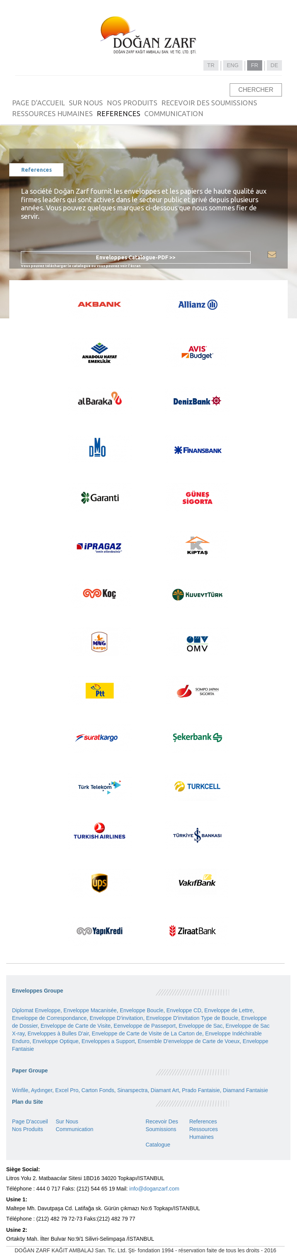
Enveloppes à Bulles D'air (58, 1033)
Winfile (20, 1090)
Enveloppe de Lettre (228, 1010)
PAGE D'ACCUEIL (38, 103)
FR (254, 65)
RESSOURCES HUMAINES (52, 113)
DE (274, 65)
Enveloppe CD (183, 1010)
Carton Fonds (98, 1090)
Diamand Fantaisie (245, 1090)
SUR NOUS (86, 103)
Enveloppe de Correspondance (49, 1018)
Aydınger (41, 1090)
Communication (74, 1129)
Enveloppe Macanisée (90, 1010)
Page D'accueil (30, 1121)
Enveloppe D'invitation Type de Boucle (192, 1018)
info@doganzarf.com (154, 1189)
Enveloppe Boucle (142, 1010)
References (203, 1121)
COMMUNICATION (173, 113)
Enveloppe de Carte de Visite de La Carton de (147, 1033)
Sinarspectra (132, 1090)
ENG (233, 65)
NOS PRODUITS (132, 103)
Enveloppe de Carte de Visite (76, 1026)
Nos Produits (27, 1129)
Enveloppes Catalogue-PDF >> (136, 257)
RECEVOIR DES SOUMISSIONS (209, 103)
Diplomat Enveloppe (36, 1010)
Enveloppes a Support (108, 1041)
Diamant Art (165, 1090)
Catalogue (157, 1145)
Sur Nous (67, 1121)
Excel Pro (67, 1090)
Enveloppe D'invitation (116, 1018)
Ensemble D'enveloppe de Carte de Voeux (188, 1041)
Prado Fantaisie (201, 1090)
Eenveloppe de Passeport (145, 1026)
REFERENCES (118, 113)
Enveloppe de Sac (201, 1026)
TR (211, 65)
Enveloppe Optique (55, 1041)
